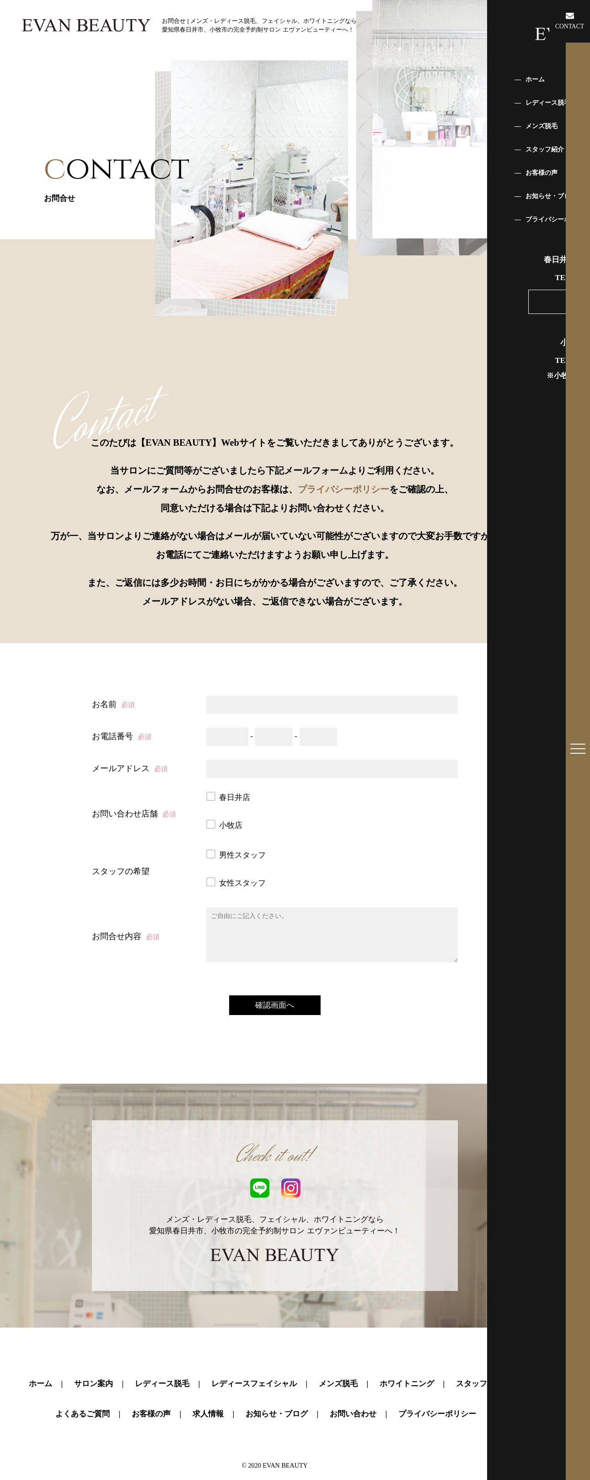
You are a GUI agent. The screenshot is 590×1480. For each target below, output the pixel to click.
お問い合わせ (353, 1391)
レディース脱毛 (162, 1360)
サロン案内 (93, 1360)
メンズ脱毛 (338, 1360)
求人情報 (208, 1391)
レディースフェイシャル (254, 1360)
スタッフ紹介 (479, 1360)
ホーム (40, 1360)
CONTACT (569, 20)
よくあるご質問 (82, 1391)
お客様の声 (151, 1391)
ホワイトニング (407, 1360)
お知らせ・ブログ (277, 1391)
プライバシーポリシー (343, 489)
